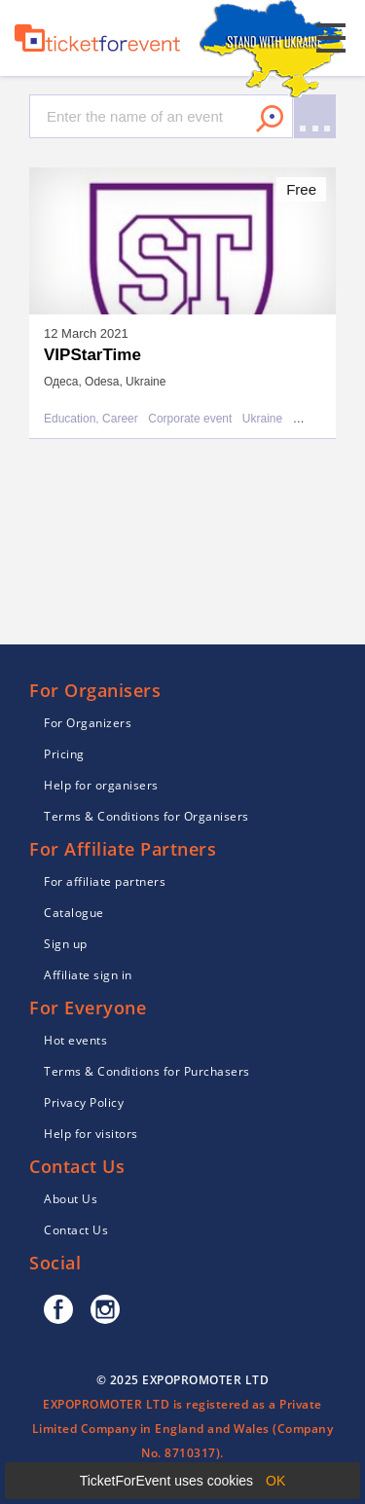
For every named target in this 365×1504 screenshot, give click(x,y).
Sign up (66, 943)
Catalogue (74, 912)
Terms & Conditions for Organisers (146, 816)
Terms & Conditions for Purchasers (147, 1071)
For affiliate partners (104, 881)
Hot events (75, 1040)
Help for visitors (91, 1133)
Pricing (64, 754)
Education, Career (91, 419)
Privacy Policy (84, 1102)
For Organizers (87, 723)
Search (269, 118)
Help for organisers (101, 785)
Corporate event (190, 419)
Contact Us (76, 1230)
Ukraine (262, 419)
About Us (70, 1199)
